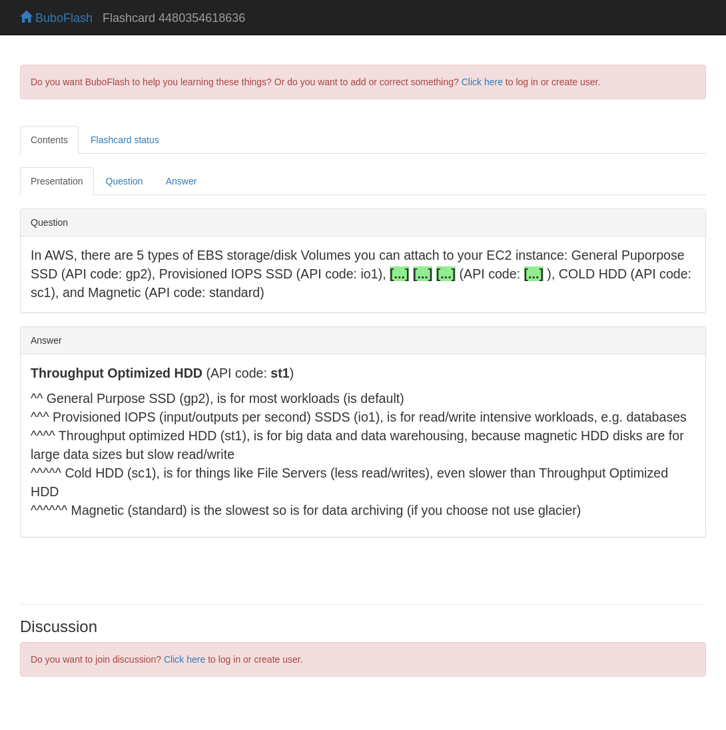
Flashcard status (125, 140)
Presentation (57, 181)
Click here (482, 82)
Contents (49, 140)
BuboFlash (56, 18)
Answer (181, 181)
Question (124, 181)
